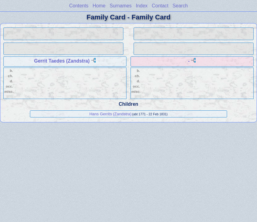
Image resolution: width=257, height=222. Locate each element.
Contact (160, 5)
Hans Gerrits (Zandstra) (110, 114)
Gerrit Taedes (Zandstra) (62, 61)
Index (141, 5)
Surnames (121, 5)
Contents (78, 5)
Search (180, 5)
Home (99, 5)
